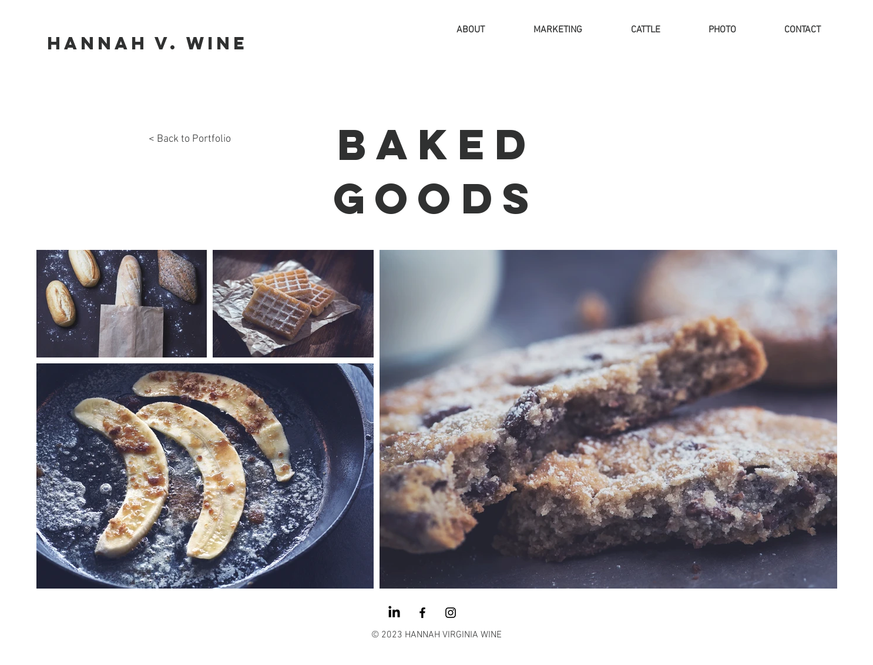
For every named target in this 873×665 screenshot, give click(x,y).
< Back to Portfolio (190, 139)
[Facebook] (422, 613)
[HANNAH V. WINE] (147, 44)
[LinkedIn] (394, 613)
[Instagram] (451, 613)
